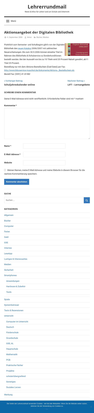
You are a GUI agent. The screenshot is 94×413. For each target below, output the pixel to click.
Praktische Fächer (14, 365)
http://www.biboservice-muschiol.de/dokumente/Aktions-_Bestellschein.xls (39, 70)
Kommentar (10, 105)
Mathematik (11, 354)
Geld (6, 237)
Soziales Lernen (13, 387)
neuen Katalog (24, 48)
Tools (8, 292)
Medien (46, 37)
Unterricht (8, 316)
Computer (9, 226)
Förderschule (12, 332)
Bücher (39, 37)
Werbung (8, 394)
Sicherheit (8, 270)
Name (7, 146)
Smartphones (10, 275)
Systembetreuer (11, 305)
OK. (47, 409)
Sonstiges (11, 381)
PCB (8, 360)
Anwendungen (12, 281)
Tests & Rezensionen (13, 310)
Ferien (7, 231)
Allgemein (8, 215)
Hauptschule (12, 349)
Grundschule (12, 338)
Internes (8, 248)
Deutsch (10, 327)
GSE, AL (10, 343)
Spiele (7, 299)
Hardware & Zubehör (15, 286)
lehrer (29, 37)
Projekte (10, 371)
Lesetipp (8, 253)
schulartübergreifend (16, 376)
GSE (6, 242)
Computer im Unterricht (17, 321)
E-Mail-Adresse (12, 154)
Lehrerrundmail (47, 6)
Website (8, 162)
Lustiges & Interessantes (15, 259)
